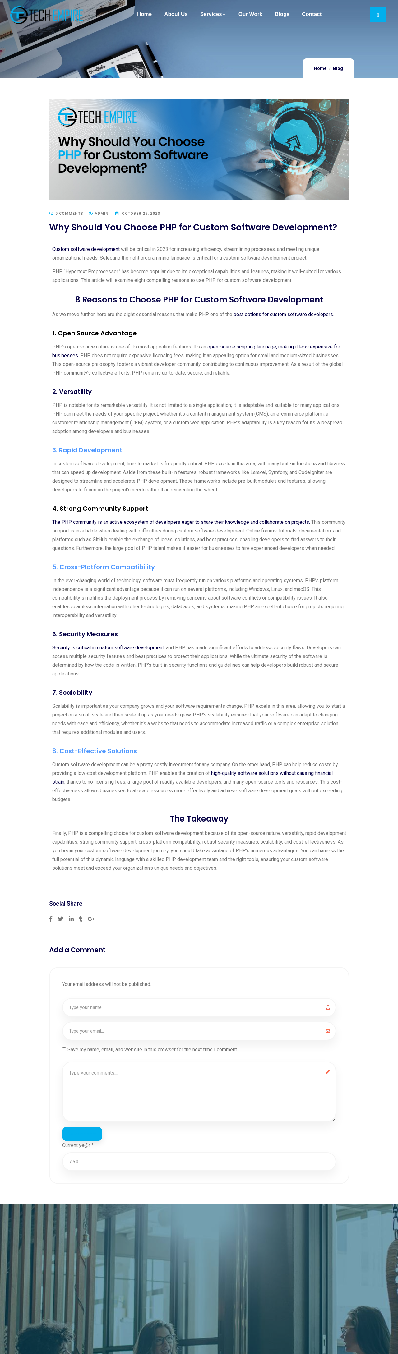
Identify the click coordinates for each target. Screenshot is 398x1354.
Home (320, 68)
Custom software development (86, 249)
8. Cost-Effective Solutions (94, 751)
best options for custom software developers (283, 314)
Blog (338, 68)
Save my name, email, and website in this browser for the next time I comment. (152, 1049)
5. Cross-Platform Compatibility (103, 567)
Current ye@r (78, 1147)
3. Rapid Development (87, 450)
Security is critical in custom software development (108, 648)
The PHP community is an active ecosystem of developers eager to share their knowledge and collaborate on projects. (181, 522)
